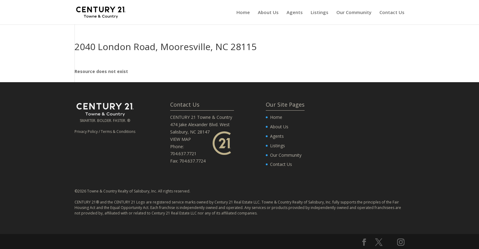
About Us (268, 12)
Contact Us (391, 12)
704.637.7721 (183, 153)
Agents (295, 12)
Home (243, 12)
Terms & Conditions (118, 131)
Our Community (353, 12)
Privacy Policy (86, 131)
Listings (319, 12)
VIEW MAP (180, 139)
